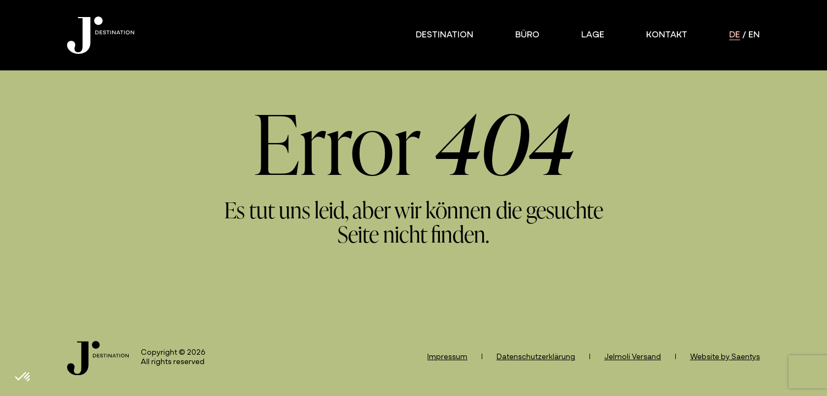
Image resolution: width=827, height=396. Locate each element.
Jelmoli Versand (632, 357)
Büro (527, 35)
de (734, 35)
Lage (592, 35)
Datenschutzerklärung (536, 357)
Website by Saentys (725, 357)
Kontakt (666, 35)
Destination (444, 35)
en (754, 35)
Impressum (447, 357)
